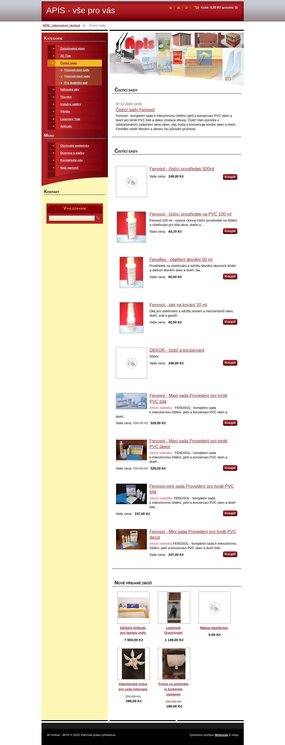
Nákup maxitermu (214, 628)
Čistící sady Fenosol (135, 109)
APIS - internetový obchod (61, 25)
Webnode (221, 734)
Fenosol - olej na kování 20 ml (178, 304)
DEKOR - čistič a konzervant (177, 350)
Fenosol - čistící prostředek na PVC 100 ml (191, 214)
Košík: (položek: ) (219, 7)
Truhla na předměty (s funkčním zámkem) (173, 689)
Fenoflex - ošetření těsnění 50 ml (181, 259)
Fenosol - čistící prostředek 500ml (182, 168)
